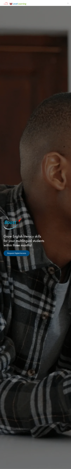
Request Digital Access (16, 253)
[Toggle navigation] (68, 3)
